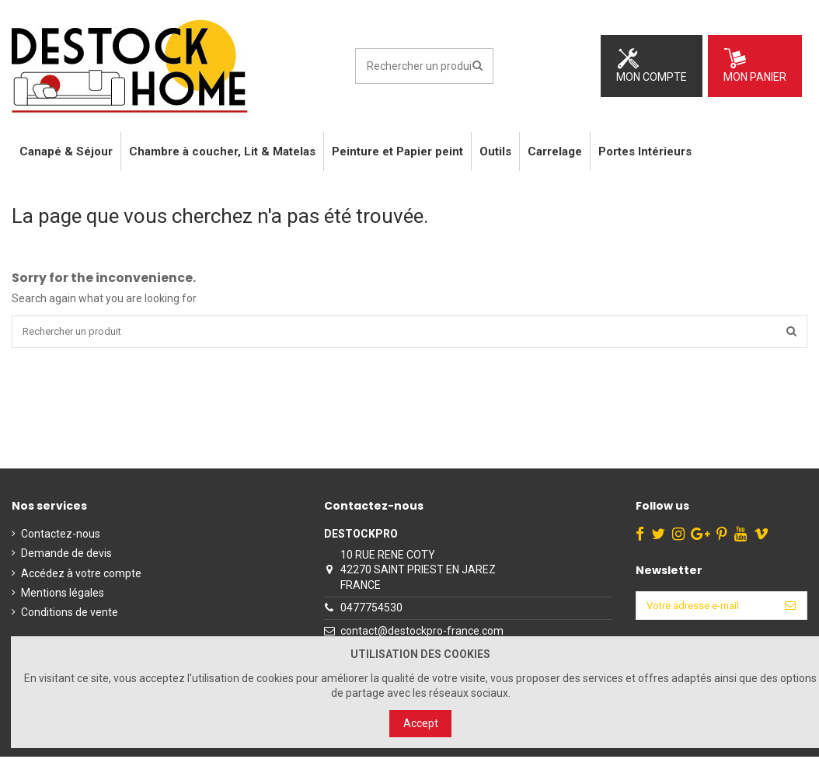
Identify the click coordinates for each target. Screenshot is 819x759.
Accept (420, 723)
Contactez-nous (60, 536)
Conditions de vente (69, 614)
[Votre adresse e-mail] (701, 609)
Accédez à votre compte (81, 575)
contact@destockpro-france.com (417, 633)
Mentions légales (62, 595)
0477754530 (367, 610)
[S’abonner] (790, 609)
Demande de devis (66, 555)
